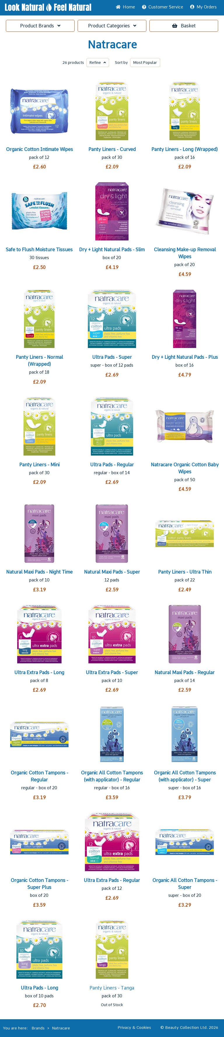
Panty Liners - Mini (39, 464)
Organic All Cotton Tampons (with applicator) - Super (185, 776)
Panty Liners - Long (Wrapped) (184, 149)
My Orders (203, 7)
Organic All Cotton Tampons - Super (184, 884)
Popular (145, 62)
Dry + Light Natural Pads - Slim (112, 249)
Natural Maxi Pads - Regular (185, 672)
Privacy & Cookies (134, 1027)
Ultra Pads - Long (39, 988)
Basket (184, 26)
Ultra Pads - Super (112, 357)
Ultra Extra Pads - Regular (112, 880)
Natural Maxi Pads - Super (112, 572)
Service (162, 7)
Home (125, 7)
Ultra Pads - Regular (112, 464)
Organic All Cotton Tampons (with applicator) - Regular (112, 776)
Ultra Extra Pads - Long (39, 672)
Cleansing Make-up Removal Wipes (185, 253)
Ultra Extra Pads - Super (112, 672)
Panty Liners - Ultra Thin (184, 572)
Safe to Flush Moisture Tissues (39, 249)
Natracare (112, 45)
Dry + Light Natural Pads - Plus (185, 357)
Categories (112, 26)
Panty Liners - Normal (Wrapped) (39, 360)
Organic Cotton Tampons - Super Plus (39, 884)
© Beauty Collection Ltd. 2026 (189, 1027)
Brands (40, 26)
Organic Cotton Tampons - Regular (39, 776)
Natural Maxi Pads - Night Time (39, 572)
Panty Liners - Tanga (112, 988)
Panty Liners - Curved (112, 149)
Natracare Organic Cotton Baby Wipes (185, 468)
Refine (98, 62)
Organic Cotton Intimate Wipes (39, 149)
